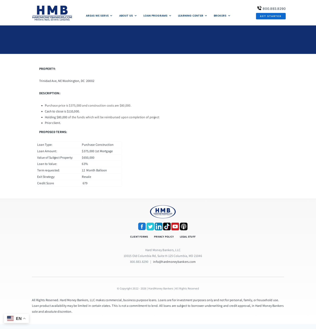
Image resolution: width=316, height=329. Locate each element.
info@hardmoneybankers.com (174, 262)
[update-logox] (52, 5)
